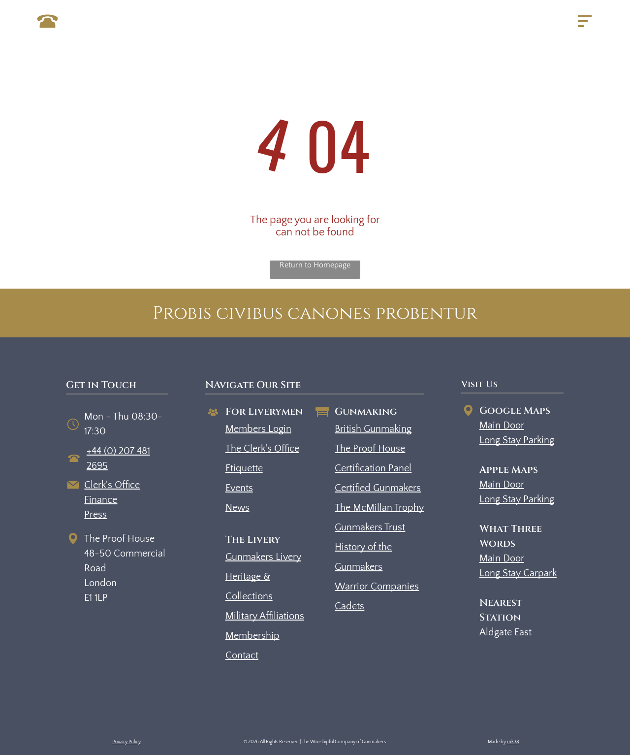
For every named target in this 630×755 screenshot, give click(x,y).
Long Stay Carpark (518, 573)
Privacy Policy (126, 742)
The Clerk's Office (262, 448)
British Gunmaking (373, 429)
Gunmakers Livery (263, 557)
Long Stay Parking (516, 440)
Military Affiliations (264, 616)
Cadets (349, 606)
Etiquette (244, 468)
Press (95, 514)
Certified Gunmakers (378, 488)
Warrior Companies (377, 586)
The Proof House (370, 448)
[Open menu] (584, 21)
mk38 (513, 742)
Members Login (258, 429)
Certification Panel (373, 468)
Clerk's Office (112, 485)
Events (239, 488)
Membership (252, 635)
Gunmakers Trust (370, 527)
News (237, 507)
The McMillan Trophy (379, 507)
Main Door (501, 425)
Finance (100, 499)
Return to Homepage (315, 265)
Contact (241, 655)
